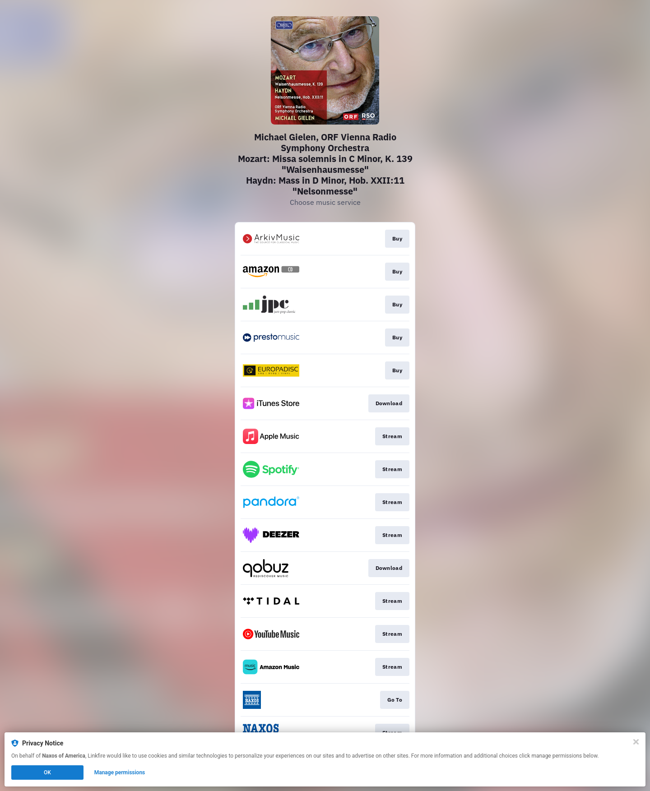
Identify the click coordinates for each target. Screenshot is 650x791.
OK (47, 772)
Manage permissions (119, 772)
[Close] (636, 742)
